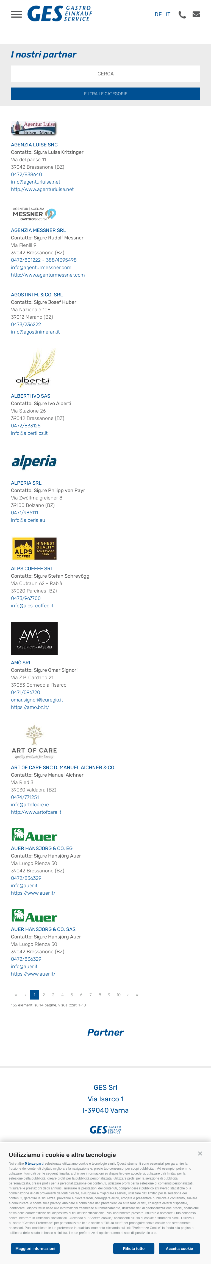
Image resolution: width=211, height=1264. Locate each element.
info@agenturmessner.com (41, 267)
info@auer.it (24, 886)
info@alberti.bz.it (29, 433)
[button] (200, 1153)
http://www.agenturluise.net (42, 189)
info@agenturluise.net (35, 182)
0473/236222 (26, 324)
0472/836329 (26, 878)
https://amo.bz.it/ (30, 707)
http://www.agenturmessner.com (48, 275)
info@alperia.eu (28, 520)
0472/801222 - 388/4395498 (44, 260)
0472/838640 (26, 174)
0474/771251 (25, 797)
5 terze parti (34, 1163)
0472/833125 (25, 426)
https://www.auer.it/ (33, 893)
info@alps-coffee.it (32, 606)
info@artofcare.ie (30, 805)
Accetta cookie (179, 1248)
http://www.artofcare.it (36, 812)
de (158, 14)
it (168, 14)
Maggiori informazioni (35, 1248)
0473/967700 (26, 598)
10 (118, 994)
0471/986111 (24, 513)
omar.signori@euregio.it (37, 700)
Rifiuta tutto (134, 1248)
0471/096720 (25, 692)
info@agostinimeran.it (35, 332)
